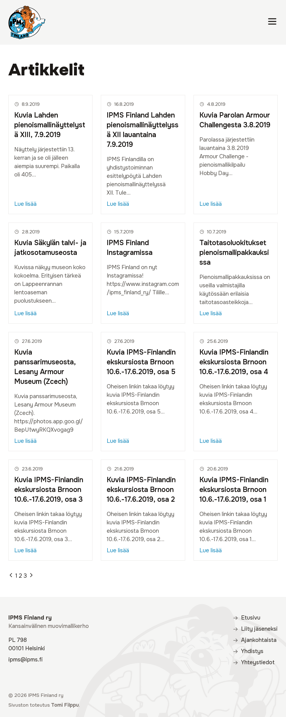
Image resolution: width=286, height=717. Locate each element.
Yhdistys (248, 651)
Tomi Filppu (65, 705)
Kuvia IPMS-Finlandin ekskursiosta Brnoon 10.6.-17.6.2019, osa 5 (141, 362)
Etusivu (246, 617)
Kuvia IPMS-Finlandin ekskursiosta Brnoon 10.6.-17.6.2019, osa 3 (48, 489)
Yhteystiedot (254, 662)
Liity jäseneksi (255, 628)
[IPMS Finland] (26, 22)
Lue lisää (25, 203)
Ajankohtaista (255, 640)
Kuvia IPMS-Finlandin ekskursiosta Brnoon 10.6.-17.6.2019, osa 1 (233, 489)
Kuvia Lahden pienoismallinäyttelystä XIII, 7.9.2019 (49, 125)
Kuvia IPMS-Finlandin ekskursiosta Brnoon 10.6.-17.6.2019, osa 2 (141, 489)
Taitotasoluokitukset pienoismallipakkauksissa (234, 252)
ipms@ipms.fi (25, 659)
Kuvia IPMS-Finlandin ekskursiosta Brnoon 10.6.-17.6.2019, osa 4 (233, 362)
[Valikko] (272, 22)
